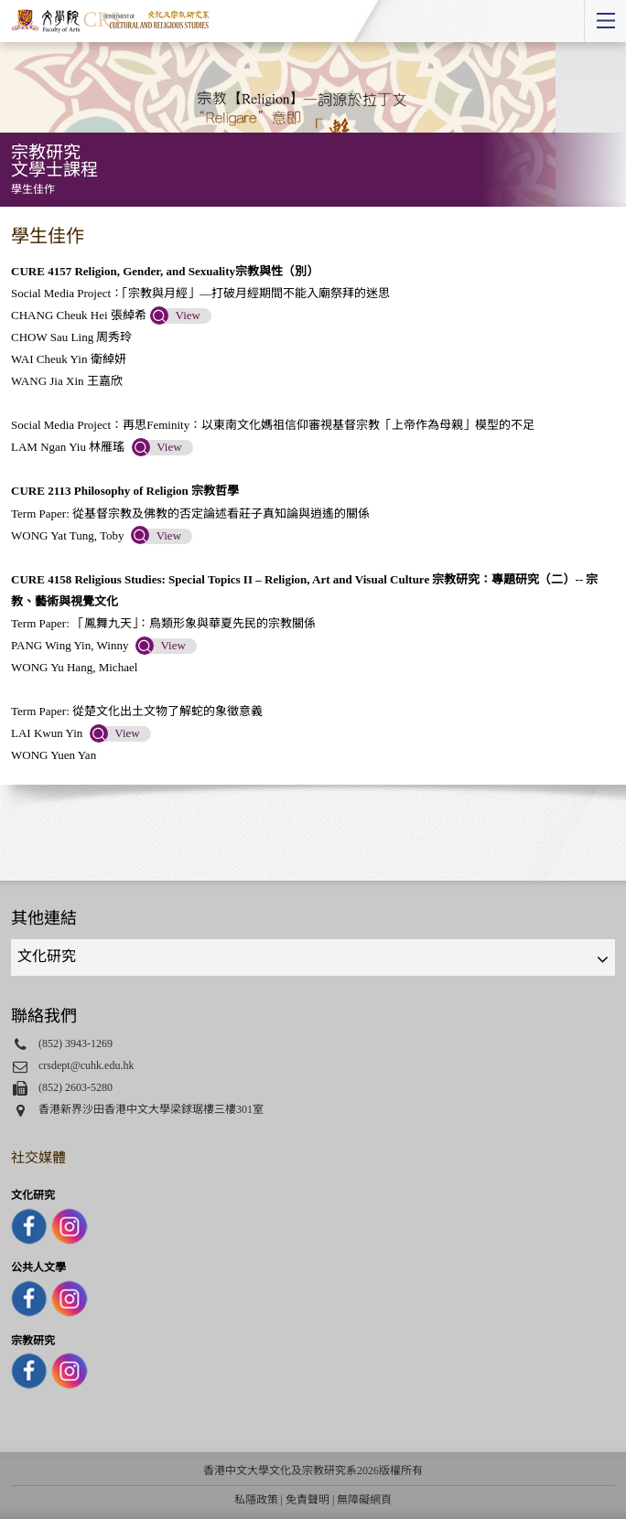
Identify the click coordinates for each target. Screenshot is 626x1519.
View (188, 315)
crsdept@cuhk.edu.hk (86, 1065)
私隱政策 (256, 1499)
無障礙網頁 (364, 1499)
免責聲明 (307, 1499)
